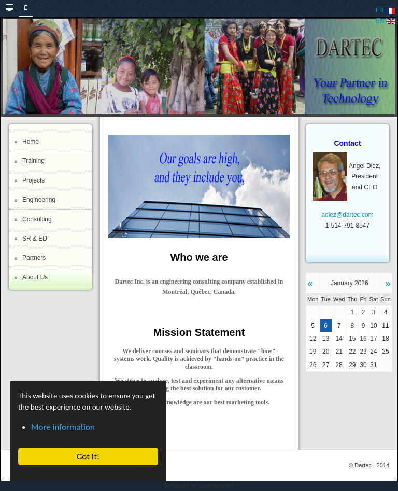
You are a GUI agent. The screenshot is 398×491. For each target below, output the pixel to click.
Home (30, 141)
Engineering (38, 199)
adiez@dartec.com (347, 214)
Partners (34, 257)
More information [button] (63, 427)
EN (385, 20)
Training (33, 160)
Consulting (37, 219)
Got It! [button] (88, 456)
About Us (35, 277)
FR (385, 10)
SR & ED (34, 238)
